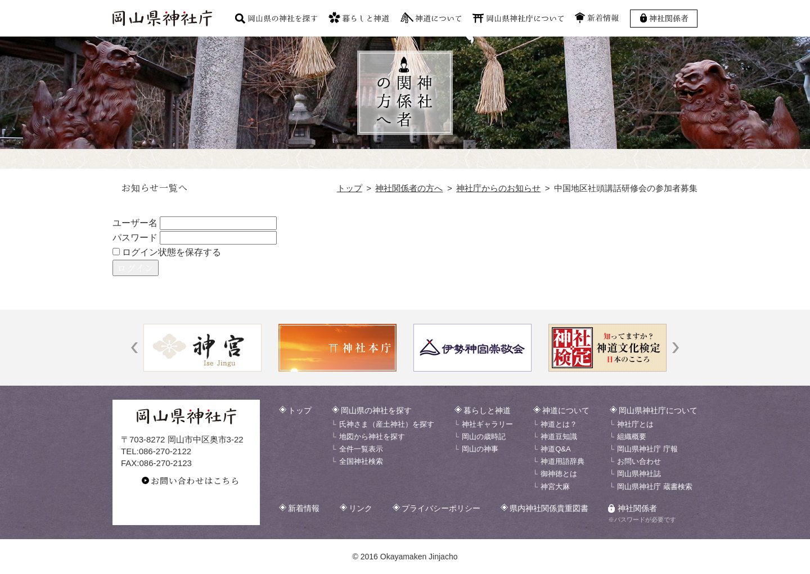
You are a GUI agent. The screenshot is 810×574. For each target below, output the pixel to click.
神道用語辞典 (562, 461)
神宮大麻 (555, 486)
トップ (349, 188)
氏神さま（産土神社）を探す (386, 424)
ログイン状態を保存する (166, 252)
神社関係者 (637, 508)
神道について (566, 410)
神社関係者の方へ (409, 188)
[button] (134, 348)
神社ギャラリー (487, 424)
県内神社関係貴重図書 (549, 508)
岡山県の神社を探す (376, 410)
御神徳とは (559, 473)
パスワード (135, 237)
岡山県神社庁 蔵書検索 (654, 486)
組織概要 (631, 436)
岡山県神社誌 (639, 473)
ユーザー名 (135, 223)
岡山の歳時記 (484, 436)
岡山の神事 (480, 449)
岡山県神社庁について (658, 410)
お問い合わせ (639, 461)
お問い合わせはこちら (195, 480)
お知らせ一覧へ (155, 187)
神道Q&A (555, 449)
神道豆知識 (559, 436)
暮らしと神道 (487, 410)
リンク (360, 508)
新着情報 (304, 508)
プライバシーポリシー (441, 508)
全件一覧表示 (361, 449)
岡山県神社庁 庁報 (647, 449)
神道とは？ (559, 424)
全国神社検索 (361, 461)
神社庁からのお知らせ (498, 188)
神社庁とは (635, 424)
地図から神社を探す (372, 436)
